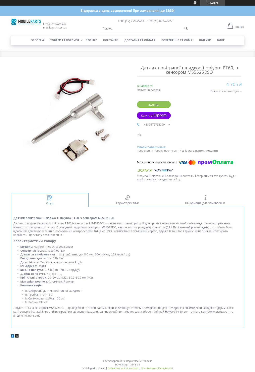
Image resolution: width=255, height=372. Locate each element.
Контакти (110, 40)
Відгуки (205, 40)
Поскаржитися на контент (123, 368)
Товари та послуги (64, 40)
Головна (37, 40)
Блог (221, 40)
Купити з (154, 115)
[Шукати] (186, 28)
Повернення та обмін (177, 40)
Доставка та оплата (139, 40)
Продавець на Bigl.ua (127, 364)
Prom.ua (147, 361)
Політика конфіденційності (157, 368)
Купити (154, 104)
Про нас (91, 40)
